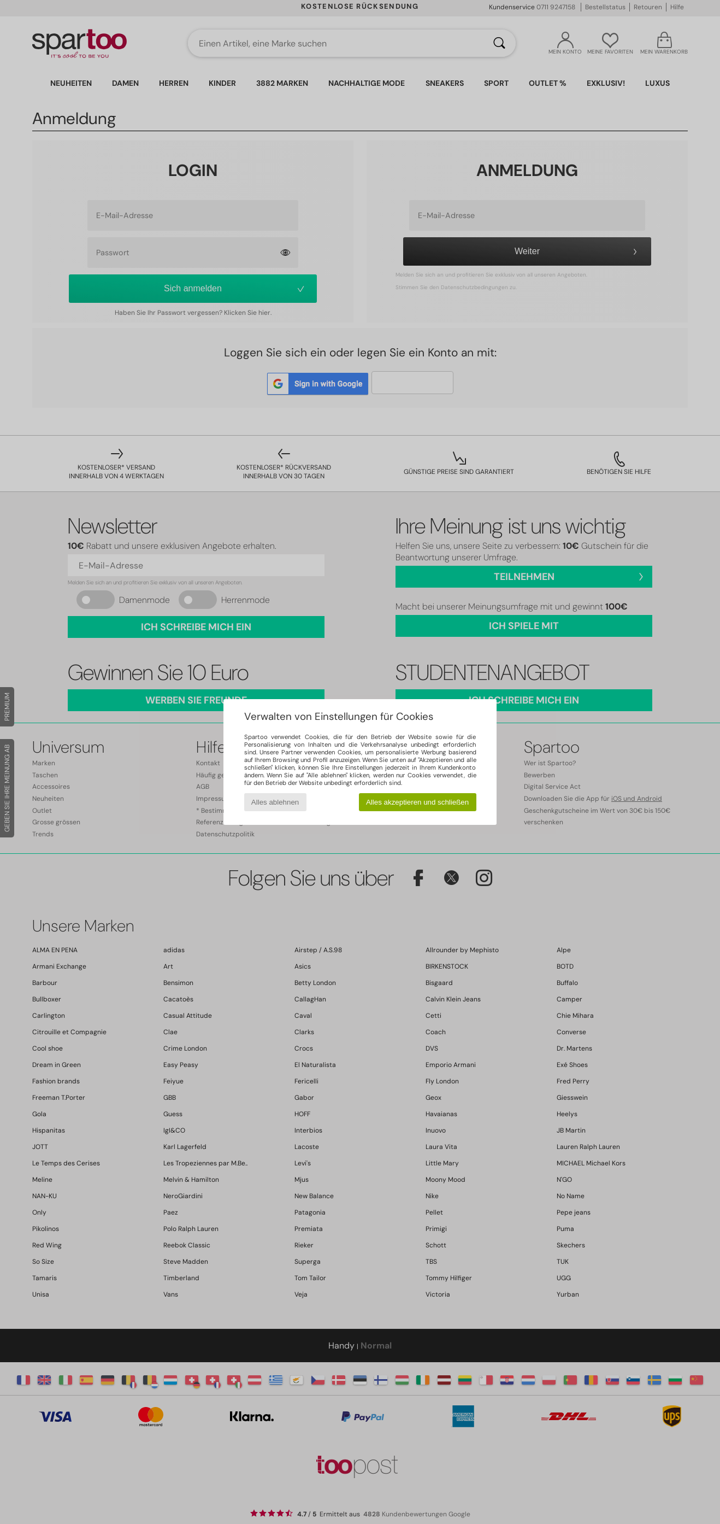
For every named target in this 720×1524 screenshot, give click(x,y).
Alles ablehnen (275, 802)
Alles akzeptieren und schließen (417, 802)
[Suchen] (499, 43)
